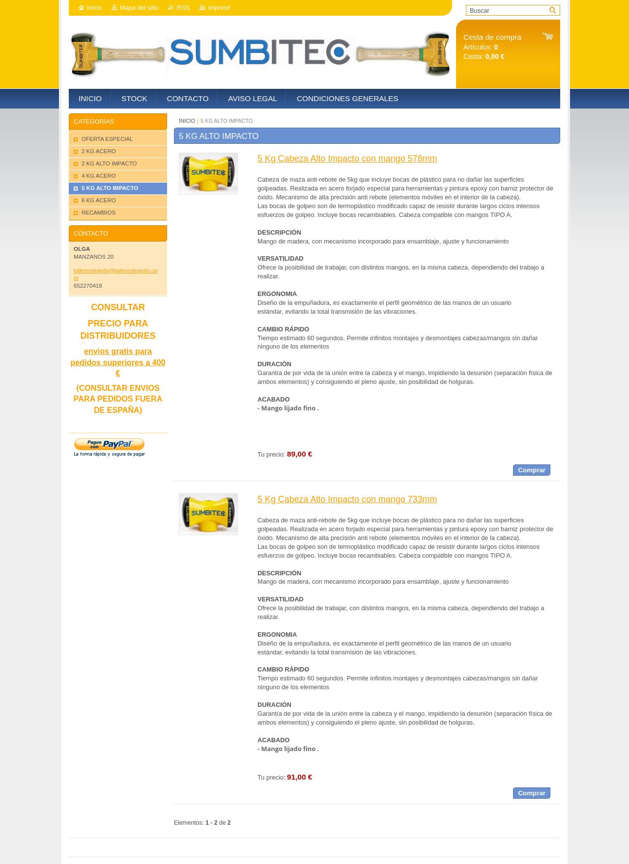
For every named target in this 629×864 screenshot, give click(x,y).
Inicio (94, 7)
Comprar (531, 470)
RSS (183, 7)
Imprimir (219, 7)
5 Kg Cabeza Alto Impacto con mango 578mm (347, 158)
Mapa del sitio (139, 7)
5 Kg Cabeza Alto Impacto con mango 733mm (347, 499)
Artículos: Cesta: (492, 46)
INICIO (187, 121)
